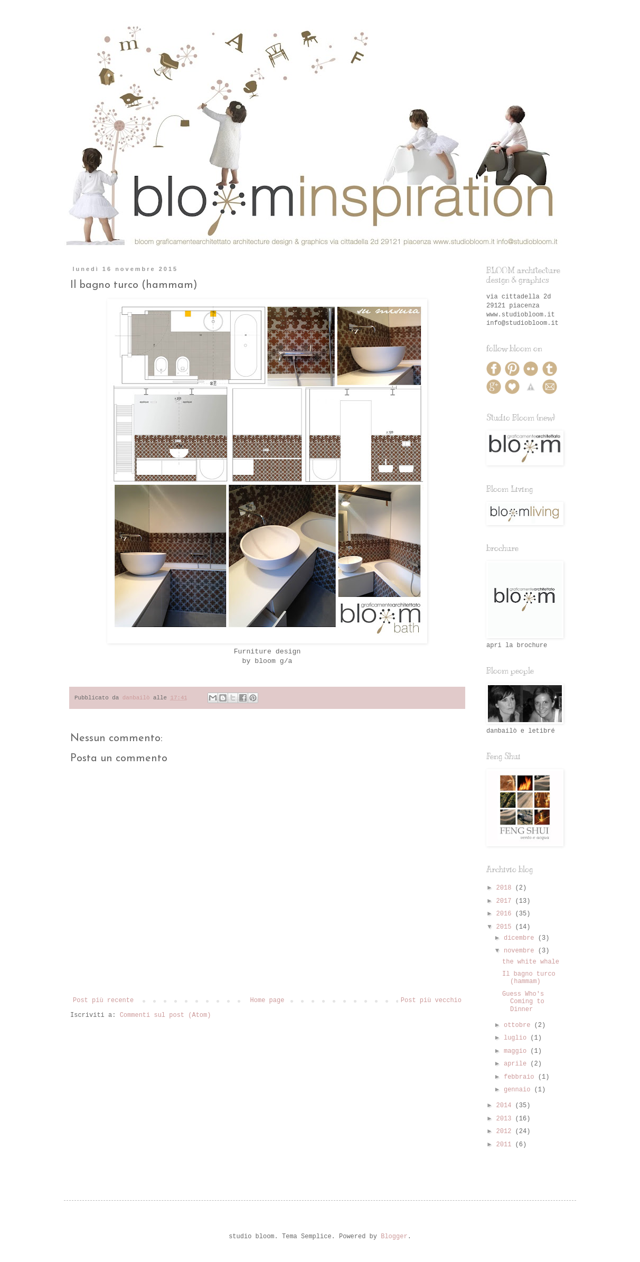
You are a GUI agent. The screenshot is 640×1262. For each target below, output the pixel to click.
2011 (505, 1144)
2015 (505, 927)
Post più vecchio (431, 1000)
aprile (517, 1064)
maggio (517, 1051)
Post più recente (103, 1000)
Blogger (394, 1236)
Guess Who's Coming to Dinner (523, 1001)
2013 (505, 1119)
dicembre (521, 938)
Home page (267, 1000)
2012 (505, 1131)
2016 (505, 914)
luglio (517, 1038)
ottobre (519, 1025)
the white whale (530, 962)
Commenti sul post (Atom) (165, 1015)
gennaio (519, 1089)
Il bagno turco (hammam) (529, 977)
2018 (505, 888)
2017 (505, 901)
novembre (521, 951)
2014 (505, 1105)
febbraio (521, 1077)
